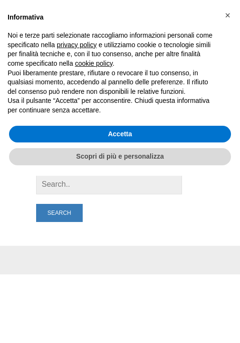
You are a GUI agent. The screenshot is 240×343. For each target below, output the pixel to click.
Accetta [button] (120, 134)
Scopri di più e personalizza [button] (119, 156)
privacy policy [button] (77, 45)
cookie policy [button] (94, 63)
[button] (227, 15)
